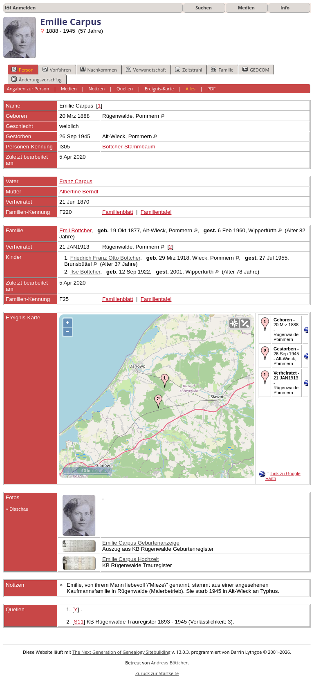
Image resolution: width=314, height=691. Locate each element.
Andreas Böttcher (169, 663)
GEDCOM (255, 69)
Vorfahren (57, 69)
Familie (222, 69)
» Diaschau (17, 509)
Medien (246, 7)
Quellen (125, 88)
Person (22, 69)
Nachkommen (98, 69)
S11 (79, 622)
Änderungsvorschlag (36, 79)
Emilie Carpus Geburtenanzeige (140, 543)
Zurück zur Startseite (157, 673)
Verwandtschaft (146, 69)
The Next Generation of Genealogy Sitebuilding (121, 652)
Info (284, 7)
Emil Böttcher (75, 230)
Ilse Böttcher (85, 272)
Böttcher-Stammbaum (128, 147)
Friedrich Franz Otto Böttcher (105, 258)
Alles (190, 88)
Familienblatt (117, 212)
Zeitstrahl (188, 69)
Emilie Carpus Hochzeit (130, 559)
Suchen (203, 7)
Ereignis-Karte (159, 88)
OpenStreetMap (208, 474)
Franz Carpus (75, 181)
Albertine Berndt (79, 191)
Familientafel (156, 212)
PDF (211, 88)
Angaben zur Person (28, 88)
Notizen (96, 88)
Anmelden (24, 7)
